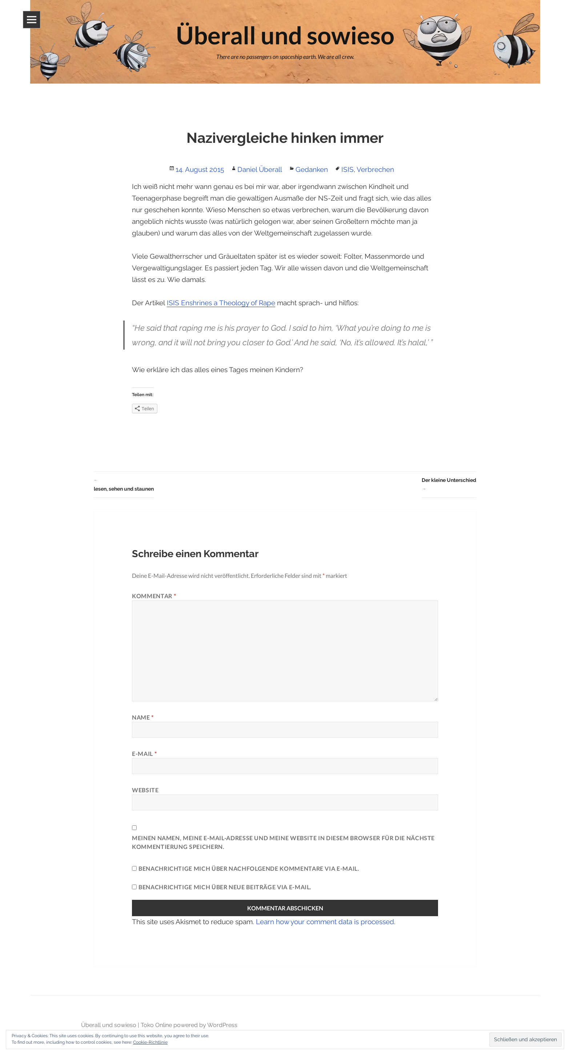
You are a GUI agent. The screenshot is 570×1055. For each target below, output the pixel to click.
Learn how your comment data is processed (325, 922)
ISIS (347, 169)
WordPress (222, 1025)
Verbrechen (375, 169)
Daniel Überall (259, 169)
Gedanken (312, 169)
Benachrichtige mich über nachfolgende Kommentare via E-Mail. (249, 868)
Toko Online (156, 1025)
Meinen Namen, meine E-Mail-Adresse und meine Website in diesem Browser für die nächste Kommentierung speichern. (283, 842)
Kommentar (154, 595)
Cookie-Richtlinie (150, 1042)
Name (143, 717)
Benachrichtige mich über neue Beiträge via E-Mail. (225, 886)
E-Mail (144, 753)
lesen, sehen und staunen (124, 484)
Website (145, 789)
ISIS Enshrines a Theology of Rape (221, 303)
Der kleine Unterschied (449, 485)
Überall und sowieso (108, 1025)
